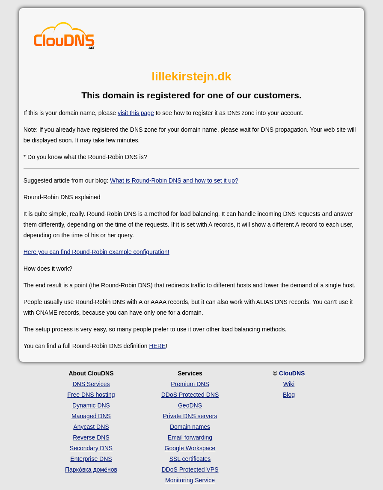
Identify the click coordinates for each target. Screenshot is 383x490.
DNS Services (91, 384)
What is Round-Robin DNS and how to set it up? (174, 180)
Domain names (190, 426)
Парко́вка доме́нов (91, 469)
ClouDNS (292, 373)
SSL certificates (190, 458)
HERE (157, 345)
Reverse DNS (91, 437)
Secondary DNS (91, 448)
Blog (289, 394)
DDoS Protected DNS (190, 394)
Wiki (288, 384)
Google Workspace (190, 448)
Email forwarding (190, 437)
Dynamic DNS (91, 405)
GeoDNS (190, 405)
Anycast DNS (91, 426)
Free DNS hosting (91, 394)
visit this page (136, 112)
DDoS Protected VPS (189, 469)
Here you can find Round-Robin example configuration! (96, 251)
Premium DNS (190, 384)
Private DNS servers (190, 416)
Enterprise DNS (91, 458)
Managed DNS (91, 416)
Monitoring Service (190, 480)
